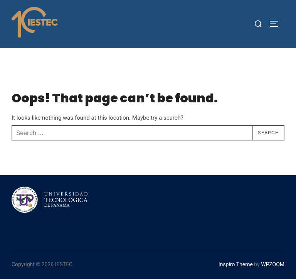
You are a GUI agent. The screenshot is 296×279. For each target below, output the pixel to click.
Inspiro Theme (236, 264)
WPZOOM (272, 264)
